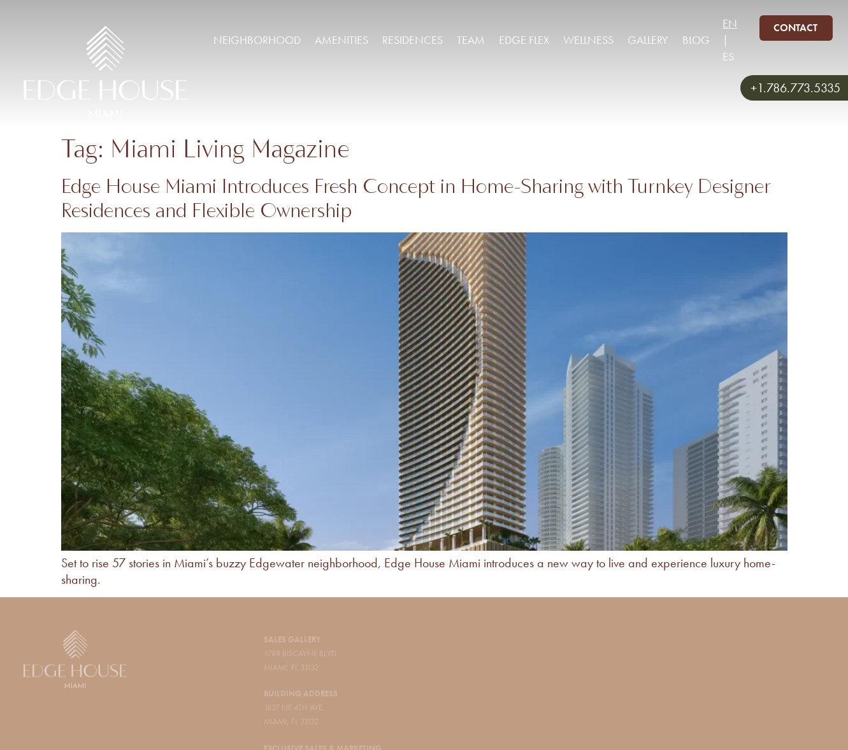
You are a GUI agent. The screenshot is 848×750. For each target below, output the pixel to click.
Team (471, 39)
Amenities (341, 39)
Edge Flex (524, 39)
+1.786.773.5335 (795, 88)
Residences (412, 39)
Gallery (648, 39)
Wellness (588, 39)
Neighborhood (257, 39)
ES (728, 56)
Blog (696, 39)
